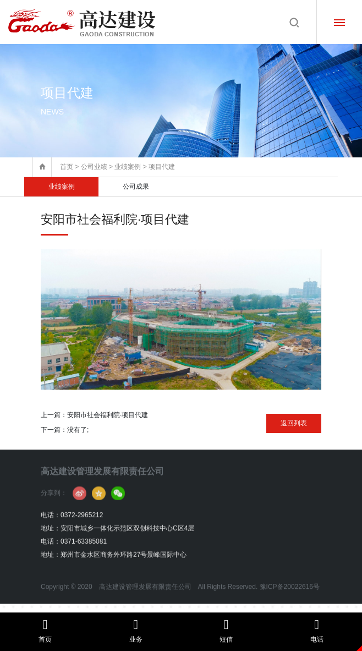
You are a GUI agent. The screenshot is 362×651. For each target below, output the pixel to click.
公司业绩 (94, 167)
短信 (226, 630)
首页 (66, 167)
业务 (136, 630)
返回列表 (294, 423)
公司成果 (136, 186)
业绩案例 (127, 167)
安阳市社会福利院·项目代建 (107, 415)
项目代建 (162, 167)
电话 (317, 630)
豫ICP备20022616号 (290, 599)
